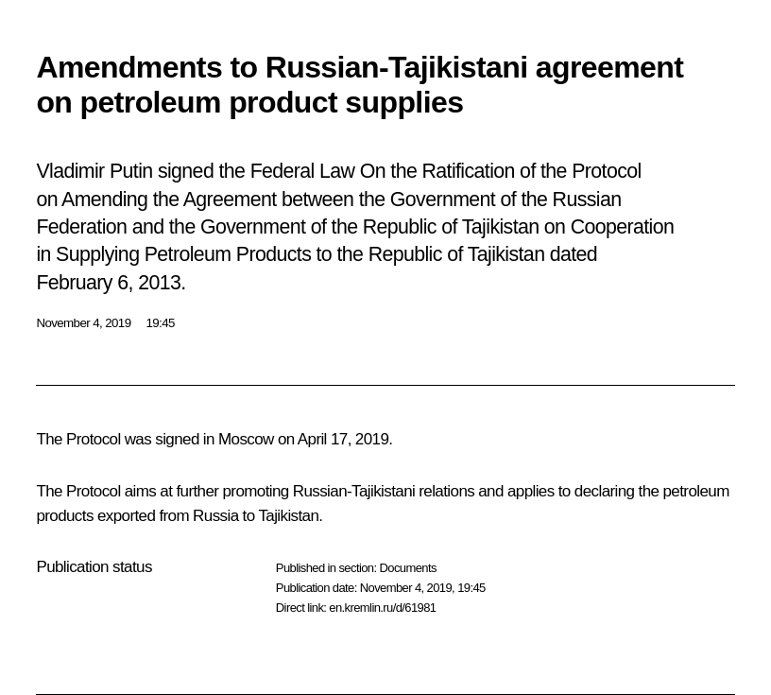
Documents (407, 568)
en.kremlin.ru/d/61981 (382, 607)
